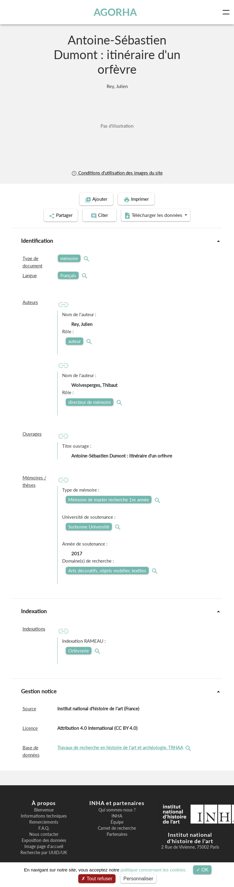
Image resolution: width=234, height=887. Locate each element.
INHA (117, 815)
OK (202, 869)
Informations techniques (44, 815)
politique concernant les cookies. (154, 869)
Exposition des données (44, 839)
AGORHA (115, 12)
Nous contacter (43, 833)
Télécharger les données (156, 215)
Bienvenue (44, 809)
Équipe (117, 821)
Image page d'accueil (43, 845)
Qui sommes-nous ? (117, 809)
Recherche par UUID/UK (43, 851)
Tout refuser (96, 878)
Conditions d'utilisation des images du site (116, 172)
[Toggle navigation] (227, 12)
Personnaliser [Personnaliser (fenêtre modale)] (138, 878)
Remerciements (43, 821)
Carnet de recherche (117, 827)
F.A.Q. (43, 827)
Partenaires (117, 833)
